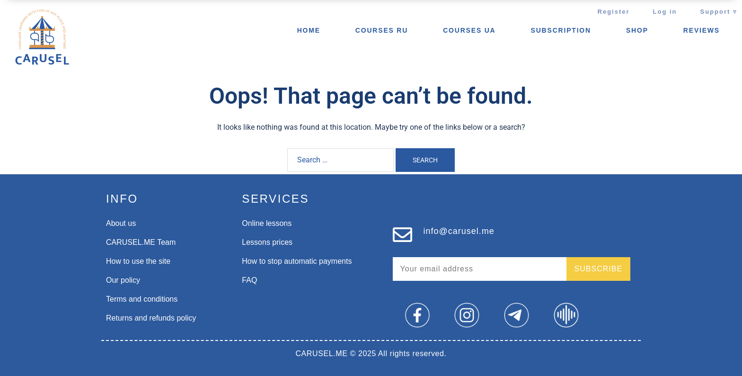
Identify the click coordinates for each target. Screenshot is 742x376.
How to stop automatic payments (297, 261)
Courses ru (381, 30)
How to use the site (138, 261)
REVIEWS (701, 30)
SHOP (637, 30)
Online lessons (267, 223)
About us (121, 223)
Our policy (123, 280)
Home (308, 30)
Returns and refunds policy (151, 318)
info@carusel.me (459, 231)
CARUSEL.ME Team (141, 242)
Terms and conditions (141, 299)
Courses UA (469, 30)
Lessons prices (267, 242)
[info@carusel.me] (402, 234)
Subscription (561, 30)
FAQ (249, 280)
